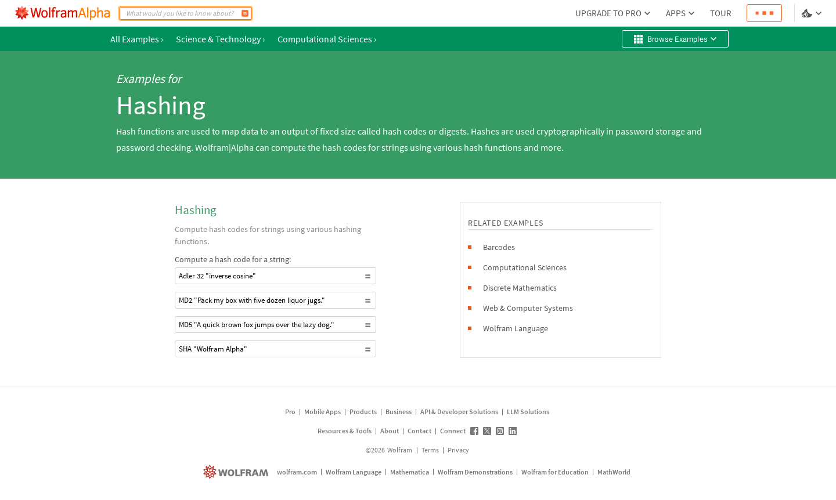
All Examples (136, 38)
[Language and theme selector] (812, 13)
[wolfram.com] (237, 472)
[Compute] (245, 13)
